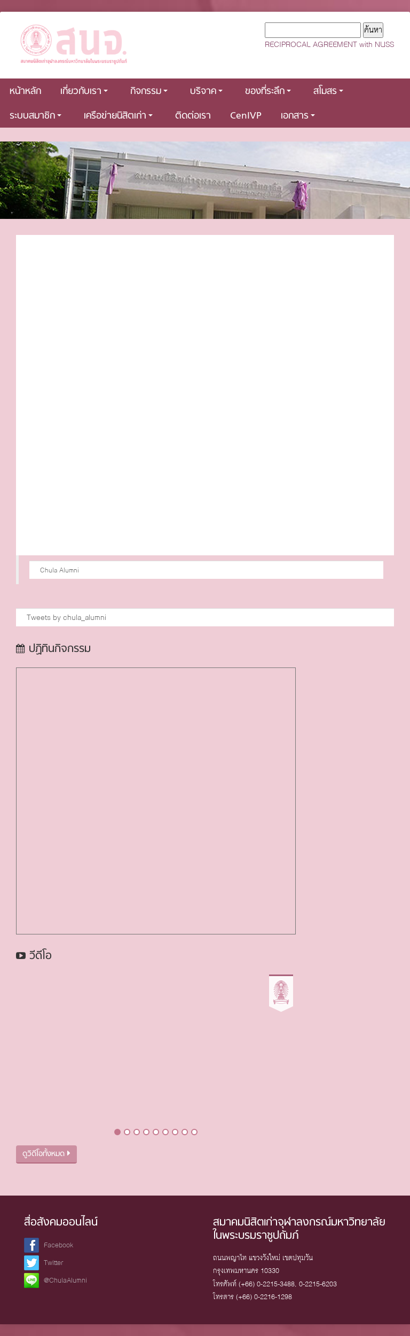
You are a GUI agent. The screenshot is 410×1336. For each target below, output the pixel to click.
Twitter (54, 1262)
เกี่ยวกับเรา (84, 91)
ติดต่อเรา (193, 116)
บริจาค (206, 91)
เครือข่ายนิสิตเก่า (118, 116)
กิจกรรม (149, 91)
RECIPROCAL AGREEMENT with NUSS (329, 44)
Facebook (58, 1245)
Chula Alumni (59, 570)
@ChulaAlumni (65, 1280)
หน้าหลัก (25, 91)
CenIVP (246, 116)
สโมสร (328, 91)
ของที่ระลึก (268, 91)
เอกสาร (298, 116)
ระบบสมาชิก (35, 116)
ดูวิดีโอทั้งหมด (46, 1154)
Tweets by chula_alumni (66, 617)
